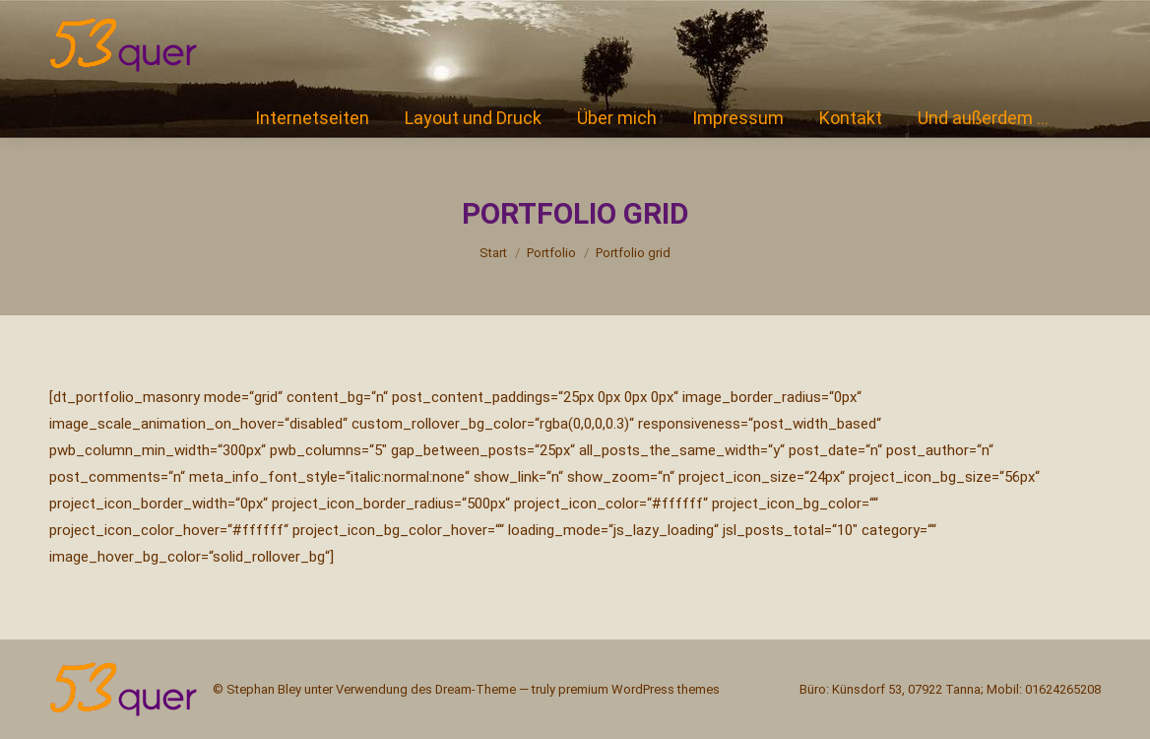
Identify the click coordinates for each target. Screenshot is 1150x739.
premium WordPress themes (639, 689)
